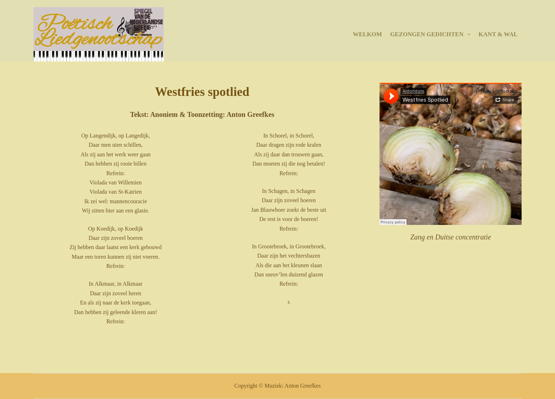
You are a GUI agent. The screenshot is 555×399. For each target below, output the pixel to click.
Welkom (367, 34)
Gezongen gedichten (431, 34)
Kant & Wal (498, 34)
